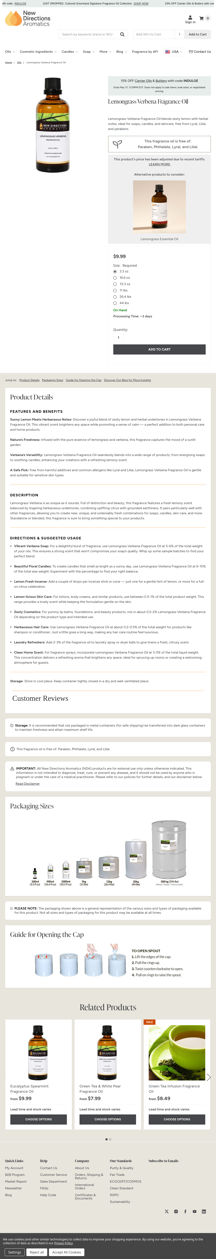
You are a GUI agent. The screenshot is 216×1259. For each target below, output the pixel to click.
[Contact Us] (48, 1168)
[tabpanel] (38, 1074)
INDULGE (26, 3)
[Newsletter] (13, 1188)
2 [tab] (110, 1139)
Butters (161, 81)
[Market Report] (16, 1181)
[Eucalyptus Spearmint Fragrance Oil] (38, 1053)
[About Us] (82, 1168)
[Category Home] (8, 62)
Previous (6, 1077)
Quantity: (120, 330)
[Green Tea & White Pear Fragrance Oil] (108, 1053)
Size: (125, 265)
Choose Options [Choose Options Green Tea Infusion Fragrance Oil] (177, 1119)
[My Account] (14, 1168)
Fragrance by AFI (145, 52)
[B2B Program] (15, 1175)
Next (209, 1077)
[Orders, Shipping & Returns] (89, 1176)
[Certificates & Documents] (85, 1196)
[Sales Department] (53, 1181)
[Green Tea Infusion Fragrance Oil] (177, 1053)
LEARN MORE (159, 164)
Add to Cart (198, 34)
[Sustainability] (120, 1202)
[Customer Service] (200, 52)
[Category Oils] (19, 62)
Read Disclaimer (28, 784)
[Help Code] (48, 1195)
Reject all (37, 1252)
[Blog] (8, 1195)
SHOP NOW (146, 3)
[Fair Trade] (117, 1175)
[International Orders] (84, 1186)
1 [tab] (106, 1139)
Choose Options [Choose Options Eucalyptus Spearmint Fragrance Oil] (39, 1119)
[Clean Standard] (121, 1188)
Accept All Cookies (66, 1252)
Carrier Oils (143, 81)
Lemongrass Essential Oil (159, 239)
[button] (122, 34)
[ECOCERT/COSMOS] (125, 1181)
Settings (14, 1252)
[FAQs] (44, 1188)
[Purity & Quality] (121, 1168)
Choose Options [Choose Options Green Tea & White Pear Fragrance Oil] (108, 1119)
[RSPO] (114, 1195)
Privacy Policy (63, 1243)
